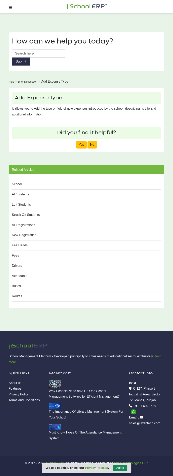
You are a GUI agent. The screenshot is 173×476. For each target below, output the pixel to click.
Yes (81, 144)
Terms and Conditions (24, 400)
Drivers (17, 265)
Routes (17, 296)
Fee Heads (20, 245)
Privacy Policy (19, 394)
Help (11, 81)
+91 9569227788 (145, 406)
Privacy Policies (96, 467)
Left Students (21, 204)
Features (15, 388)
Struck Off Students (26, 214)
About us (15, 383)
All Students (20, 194)
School (17, 184)
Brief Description (27, 81)
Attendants (19, 276)
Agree (120, 467)
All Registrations (23, 225)
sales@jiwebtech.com (144, 423)
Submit (20, 61)
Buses (16, 286)
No (92, 144)
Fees (15, 255)
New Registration (24, 235)
